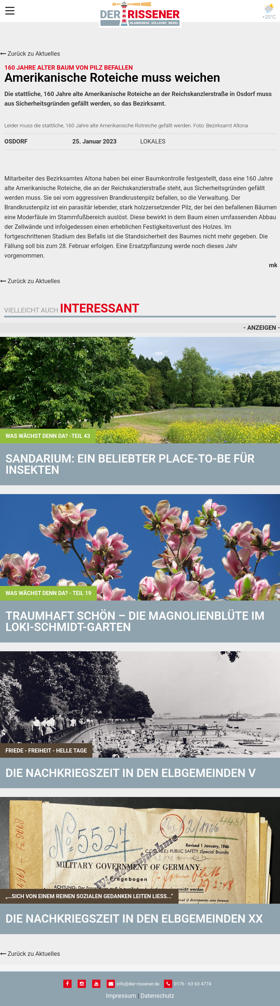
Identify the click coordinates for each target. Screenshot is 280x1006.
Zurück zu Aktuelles (30, 53)
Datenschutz (157, 995)
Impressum (121, 995)
